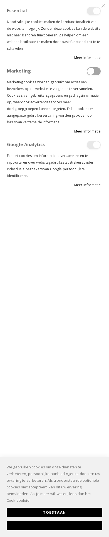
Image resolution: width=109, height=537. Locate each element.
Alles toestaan (54, 525)
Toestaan (54, 512)
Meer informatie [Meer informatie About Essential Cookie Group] (87, 57)
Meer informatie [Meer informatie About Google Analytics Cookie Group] (87, 185)
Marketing (94, 71)
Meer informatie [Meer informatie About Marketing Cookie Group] (87, 131)
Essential (94, 11)
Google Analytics (94, 145)
